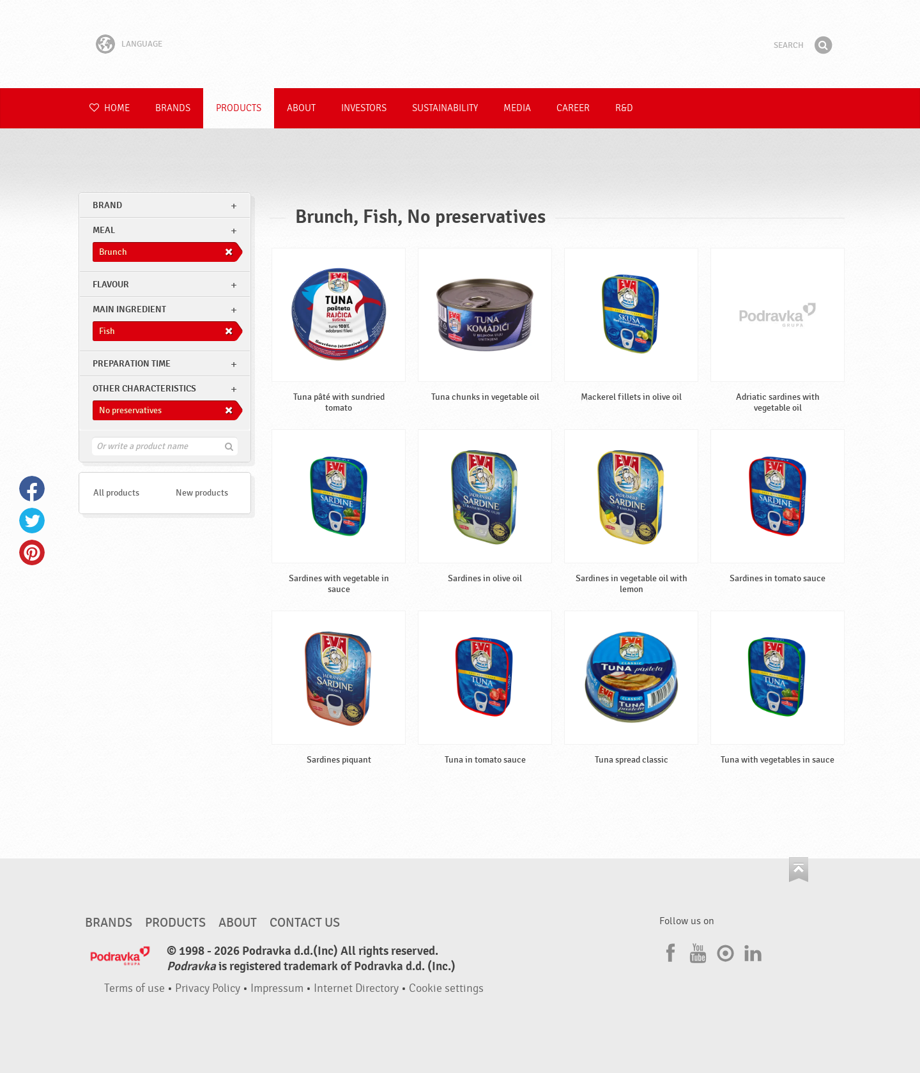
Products (238, 108)
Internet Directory (356, 988)
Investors (364, 108)
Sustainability (445, 108)
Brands (172, 108)
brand (107, 205)
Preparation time (132, 363)
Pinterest (32, 552)
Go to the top (798, 869)
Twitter (32, 520)
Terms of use (134, 988)
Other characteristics (144, 388)
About (301, 108)
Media (517, 108)
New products (202, 492)
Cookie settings (446, 988)
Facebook (32, 488)
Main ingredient (129, 309)
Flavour (111, 284)
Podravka (460, 44)
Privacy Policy (207, 988)
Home (109, 108)
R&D (624, 108)
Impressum (276, 988)
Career (573, 108)
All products (116, 492)
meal (104, 230)
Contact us (305, 923)
